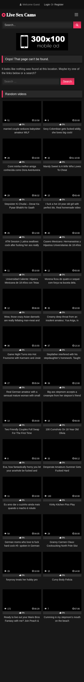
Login (47, 4)
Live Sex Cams (19, 15)
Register (58, 4)
